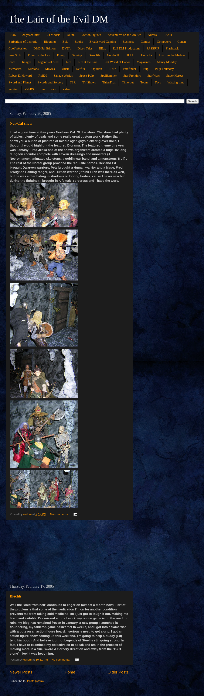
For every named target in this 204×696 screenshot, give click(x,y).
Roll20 (42, 75)
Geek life (94, 55)
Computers (164, 41)
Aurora (152, 35)
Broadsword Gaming (102, 41)
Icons (12, 62)
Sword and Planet (19, 82)
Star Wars (153, 75)
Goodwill (113, 55)
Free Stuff (14, 55)
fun (43, 89)
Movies (50, 68)
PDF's (112, 68)
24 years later (31, 35)
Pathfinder (129, 68)
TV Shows (89, 82)
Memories (14, 68)
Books (79, 41)
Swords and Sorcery (50, 82)
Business (128, 41)
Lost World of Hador (116, 62)
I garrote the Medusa (172, 55)
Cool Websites (17, 48)
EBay (102, 48)
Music (65, 68)
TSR (73, 82)
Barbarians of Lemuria (22, 41)
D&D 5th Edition (44, 48)
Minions (33, 68)
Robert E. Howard (20, 75)
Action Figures (91, 35)
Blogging (50, 41)
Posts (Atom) (35, 681)
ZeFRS (29, 89)
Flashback (172, 48)
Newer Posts (21, 672)
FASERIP (153, 48)
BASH (167, 35)
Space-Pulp (86, 75)
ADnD (71, 35)
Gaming (77, 55)
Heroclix (146, 55)
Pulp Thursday (164, 68)
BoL (65, 41)
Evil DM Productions (126, 48)
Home (70, 672)
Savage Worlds (63, 75)
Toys (158, 82)
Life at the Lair (87, 62)
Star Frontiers (132, 75)
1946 (12, 35)
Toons (144, 82)
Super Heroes (174, 75)
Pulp (146, 68)
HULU (130, 55)
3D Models (53, 35)
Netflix (80, 68)
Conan (181, 41)
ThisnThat (109, 82)
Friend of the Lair (39, 55)
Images (26, 62)
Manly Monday (167, 62)
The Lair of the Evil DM (58, 19)
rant (53, 89)
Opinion (97, 68)
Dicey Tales (85, 48)
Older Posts (118, 672)
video (66, 89)
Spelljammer (109, 75)
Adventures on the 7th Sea (124, 35)
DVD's (66, 48)
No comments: (59, 514)
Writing (13, 89)
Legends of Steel (48, 62)
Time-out (128, 82)
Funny (61, 55)
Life (68, 62)
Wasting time (175, 82)
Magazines (143, 62)
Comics (145, 41)
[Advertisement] (69, 552)
